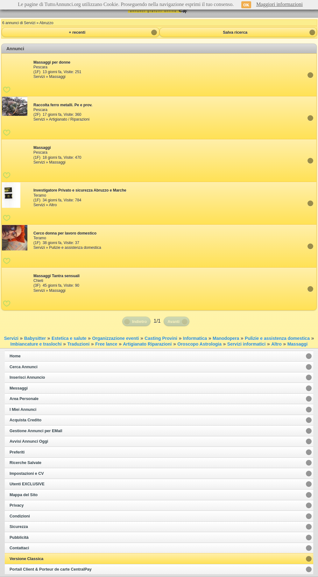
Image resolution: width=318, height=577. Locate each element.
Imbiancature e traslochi (36, 344)
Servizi (11, 338)
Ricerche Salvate (25, 463)
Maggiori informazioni (279, 4)
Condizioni (20, 516)
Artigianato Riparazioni (147, 344)
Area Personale (24, 399)
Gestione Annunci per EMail (36, 431)
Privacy (17, 505)
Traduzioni (78, 344)
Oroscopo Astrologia (199, 344)
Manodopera (226, 338)
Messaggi (19, 388)
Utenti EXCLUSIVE (27, 484)
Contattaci (19, 548)
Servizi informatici (246, 344)
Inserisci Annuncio (27, 377)
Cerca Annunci (24, 367)
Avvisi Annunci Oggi (29, 441)
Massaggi (297, 344)
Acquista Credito (25, 420)
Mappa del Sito (24, 495)
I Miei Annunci (23, 409)
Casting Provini (161, 338)
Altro (276, 344)
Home (15, 356)
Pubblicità (19, 537)
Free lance (106, 344)
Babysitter (35, 338)
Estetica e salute (69, 338)
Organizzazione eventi (115, 338)
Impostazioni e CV (27, 473)
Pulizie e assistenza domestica (277, 338)
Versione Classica (26, 559)
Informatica (195, 338)
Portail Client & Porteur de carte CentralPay (51, 569)
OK (246, 5)
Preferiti (17, 452)
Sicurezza (19, 526)
